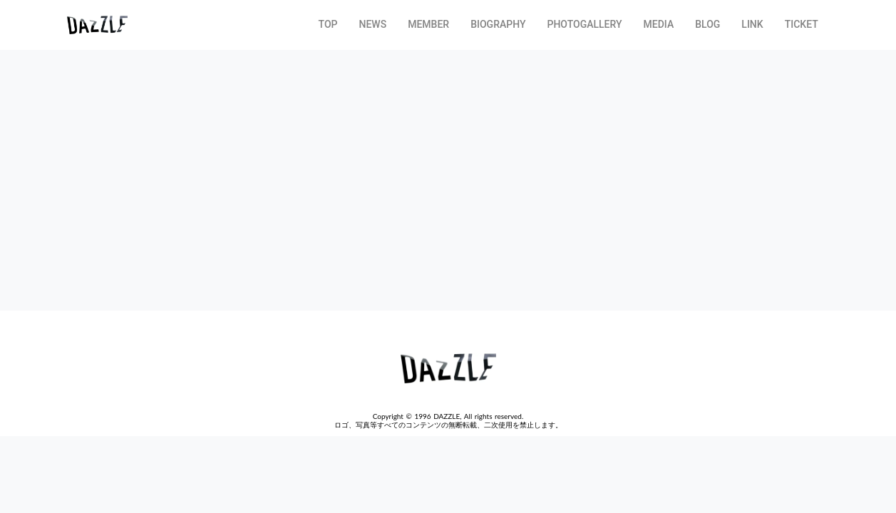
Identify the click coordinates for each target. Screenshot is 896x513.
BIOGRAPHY (497, 24)
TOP (328, 24)
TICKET (801, 24)
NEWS (373, 24)
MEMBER (428, 24)
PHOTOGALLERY (584, 24)
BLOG (707, 24)
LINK (752, 24)
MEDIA (659, 24)
